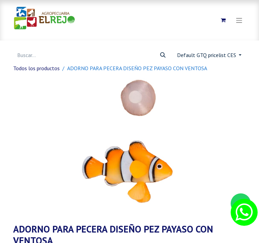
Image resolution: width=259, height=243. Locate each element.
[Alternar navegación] (239, 20)
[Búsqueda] (163, 55)
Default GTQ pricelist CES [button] (207, 55)
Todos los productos (36, 68)
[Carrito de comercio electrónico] (223, 20)
